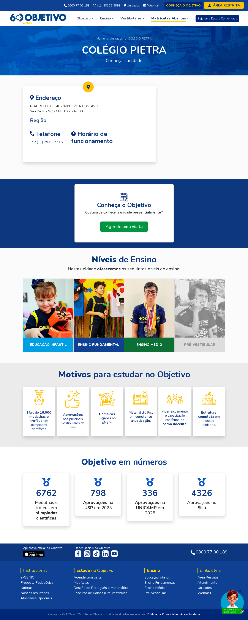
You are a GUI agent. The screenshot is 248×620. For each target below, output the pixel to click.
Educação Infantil (156, 577)
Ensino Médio (154, 587)
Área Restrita (207, 577)
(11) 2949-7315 (50, 142)
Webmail (204, 593)
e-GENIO (28, 577)
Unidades (116, 39)
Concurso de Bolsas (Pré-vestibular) (101, 593)
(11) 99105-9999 (106, 5)
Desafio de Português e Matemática (101, 587)
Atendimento (207, 582)
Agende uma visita (87, 577)
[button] (85, 18)
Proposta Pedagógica (37, 582)
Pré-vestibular (155, 593)
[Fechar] (240, 591)
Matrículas (81, 582)
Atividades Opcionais (36, 598)
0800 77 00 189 (76, 5)
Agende (124, 227)
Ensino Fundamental (159, 582)
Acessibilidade (190, 614)
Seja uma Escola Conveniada (217, 18)
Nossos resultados (35, 593)
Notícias (27, 587)
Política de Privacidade (162, 614)
